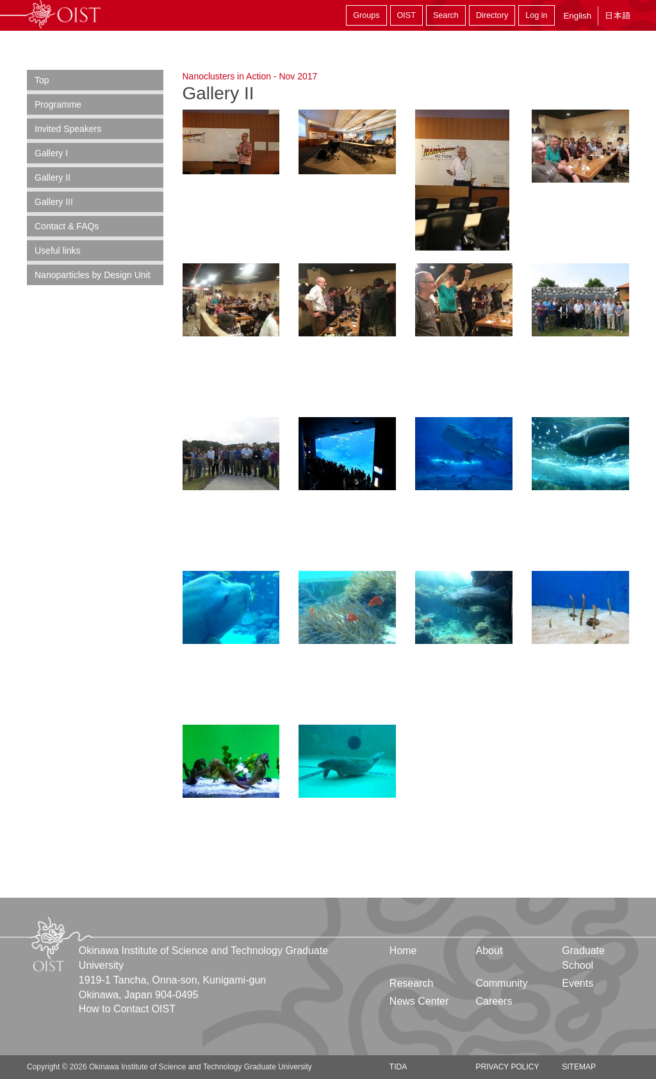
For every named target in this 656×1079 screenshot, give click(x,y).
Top (42, 80)
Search (446, 15)
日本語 (617, 16)
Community (502, 983)
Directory (492, 15)
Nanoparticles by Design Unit (93, 275)
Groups (366, 15)
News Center (419, 1001)
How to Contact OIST (127, 1008)
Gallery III (54, 202)
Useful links (58, 250)
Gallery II (52, 177)
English (577, 16)
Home (403, 950)
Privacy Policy (507, 1066)
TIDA (398, 1066)
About (489, 950)
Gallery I (51, 153)
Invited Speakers (68, 129)
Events (577, 983)
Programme (58, 104)
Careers (494, 1001)
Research (411, 983)
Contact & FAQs (67, 226)
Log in (536, 15)
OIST (406, 15)
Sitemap (579, 1066)
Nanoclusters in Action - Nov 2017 (250, 76)
